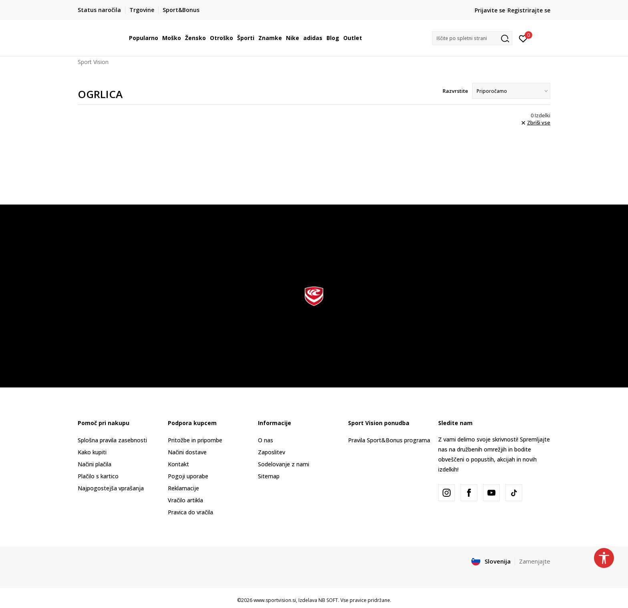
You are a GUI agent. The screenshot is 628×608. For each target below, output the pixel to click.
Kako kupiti (92, 452)
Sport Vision (93, 62)
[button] (472, 38)
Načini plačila (94, 464)
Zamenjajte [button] (534, 561)
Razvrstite (455, 90)
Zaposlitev (271, 452)
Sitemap (269, 476)
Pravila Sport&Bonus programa (389, 440)
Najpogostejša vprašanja (111, 488)
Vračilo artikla (185, 500)
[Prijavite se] (523, 38)
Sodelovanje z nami (283, 464)
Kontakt (178, 464)
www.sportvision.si (275, 600)
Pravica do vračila (190, 512)
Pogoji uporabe (188, 476)
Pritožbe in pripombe (195, 440)
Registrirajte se (528, 10)
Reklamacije (183, 488)
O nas (265, 440)
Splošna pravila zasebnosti (112, 440)
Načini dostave (187, 452)
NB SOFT (328, 600)
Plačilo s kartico (98, 476)
